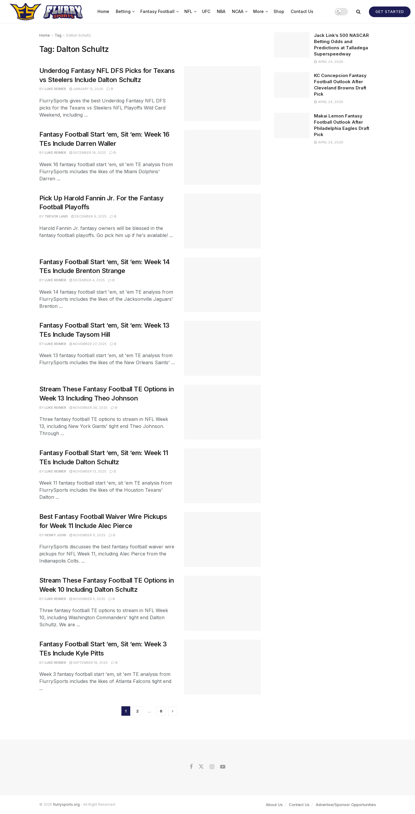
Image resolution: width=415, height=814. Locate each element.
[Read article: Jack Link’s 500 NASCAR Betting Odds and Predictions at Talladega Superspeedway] (292, 45)
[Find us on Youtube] (222, 767)
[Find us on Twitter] (201, 766)
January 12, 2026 (86, 89)
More (258, 11)
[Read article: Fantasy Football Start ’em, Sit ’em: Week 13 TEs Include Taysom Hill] (222, 348)
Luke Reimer (55, 89)
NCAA (237, 11)
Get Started (389, 11)
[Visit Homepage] (46, 11)
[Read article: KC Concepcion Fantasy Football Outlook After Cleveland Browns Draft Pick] (292, 85)
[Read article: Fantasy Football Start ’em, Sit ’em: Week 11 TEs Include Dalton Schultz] (222, 475)
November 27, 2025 (88, 344)
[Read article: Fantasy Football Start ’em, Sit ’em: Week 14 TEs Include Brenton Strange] (222, 284)
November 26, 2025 (88, 408)
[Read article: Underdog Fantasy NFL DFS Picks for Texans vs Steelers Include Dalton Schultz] (222, 93)
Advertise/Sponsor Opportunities (346, 804)
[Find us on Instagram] (212, 767)
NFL (188, 11)
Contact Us (302, 11)
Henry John (55, 535)
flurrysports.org (66, 804)
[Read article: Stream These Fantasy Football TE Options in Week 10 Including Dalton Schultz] (222, 603)
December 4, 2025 (87, 280)
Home (103, 11)
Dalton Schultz (78, 35)
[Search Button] (358, 11)
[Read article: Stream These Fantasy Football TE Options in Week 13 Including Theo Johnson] (222, 412)
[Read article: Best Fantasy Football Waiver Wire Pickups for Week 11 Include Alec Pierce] (222, 539)
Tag (58, 35)
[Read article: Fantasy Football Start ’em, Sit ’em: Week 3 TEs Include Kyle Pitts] (222, 667)
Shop (279, 11)
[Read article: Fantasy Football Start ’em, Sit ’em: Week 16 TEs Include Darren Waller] (222, 157)
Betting (123, 11)
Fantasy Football (157, 11)
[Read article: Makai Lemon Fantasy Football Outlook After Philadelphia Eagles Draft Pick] (292, 125)
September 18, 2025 (88, 663)
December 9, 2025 (89, 216)
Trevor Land (56, 216)
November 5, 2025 (87, 599)
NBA (221, 11)
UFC (206, 11)
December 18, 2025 (87, 153)
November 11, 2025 (87, 535)
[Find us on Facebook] (191, 767)
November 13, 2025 (87, 471)
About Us (274, 804)
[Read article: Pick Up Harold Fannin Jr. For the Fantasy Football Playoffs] (222, 221)
